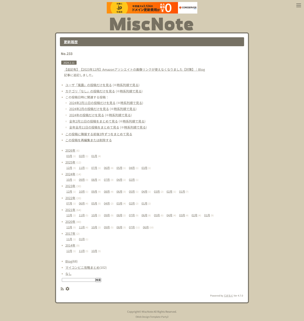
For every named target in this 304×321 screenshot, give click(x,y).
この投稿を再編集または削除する (88, 140)
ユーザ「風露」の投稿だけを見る (88, 85)
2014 (70, 245)
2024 (70, 174)
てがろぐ (228, 295)
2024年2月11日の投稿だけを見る (92, 102)
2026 (70, 150)
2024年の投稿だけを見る (86, 115)
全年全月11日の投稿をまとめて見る (94, 127)
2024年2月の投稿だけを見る (89, 108)
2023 (70, 186)
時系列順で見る (127, 85)
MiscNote (147, 311)
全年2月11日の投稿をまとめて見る (93, 121)
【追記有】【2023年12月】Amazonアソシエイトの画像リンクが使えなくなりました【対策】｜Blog (134, 69)
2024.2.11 (68, 62)
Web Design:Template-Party (152, 316)
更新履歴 (71, 41)
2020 (70, 221)
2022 (70, 198)
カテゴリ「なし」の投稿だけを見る (90, 91)
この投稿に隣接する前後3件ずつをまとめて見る (98, 134)
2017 (70, 233)
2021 (70, 209)
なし (68, 273)
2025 (70, 162)
